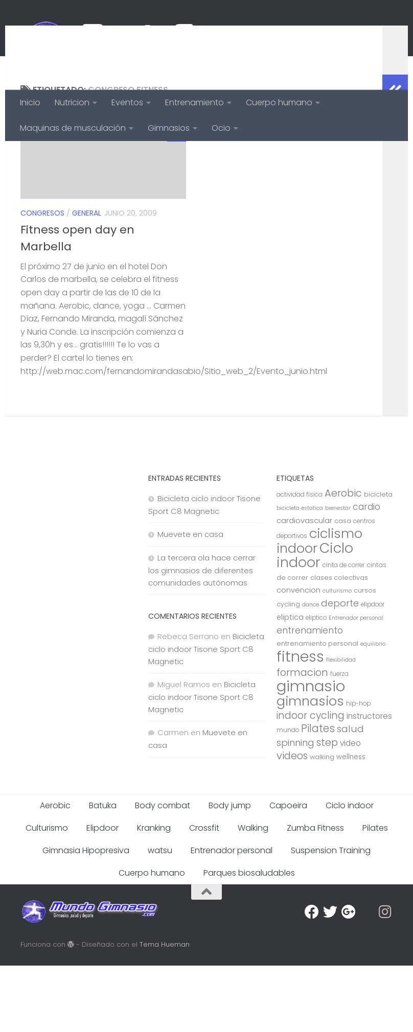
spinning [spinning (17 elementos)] (295, 809)
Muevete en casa (190, 600)
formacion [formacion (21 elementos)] (302, 739)
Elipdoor (102, 894)
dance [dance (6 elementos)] (310, 671)
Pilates (375, 894)
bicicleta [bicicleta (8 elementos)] (378, 560)
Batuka (103, 872)
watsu (160, 917)
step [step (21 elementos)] (327, 809)
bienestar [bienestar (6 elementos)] (338, 574)
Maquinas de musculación (73, 128)
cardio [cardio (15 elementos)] (366, 573)
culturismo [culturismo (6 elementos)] (337, 657)
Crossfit (204, 894)
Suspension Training (331, 917)
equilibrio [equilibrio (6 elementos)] (372, 710)
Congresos (42, 279)
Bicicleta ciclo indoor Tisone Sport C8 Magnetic (206, 715)
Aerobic (55, 872)
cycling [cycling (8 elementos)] (288, 670)
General (86, 279)
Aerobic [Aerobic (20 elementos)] (343, 560)
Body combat (162, 872)
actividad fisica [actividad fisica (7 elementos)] (300, 561)
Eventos (127, 102)
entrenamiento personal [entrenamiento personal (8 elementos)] (317, 710)
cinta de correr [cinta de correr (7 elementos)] (343, 631)
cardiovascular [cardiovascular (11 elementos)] (304, 586)
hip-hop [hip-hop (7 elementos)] (358, 770)
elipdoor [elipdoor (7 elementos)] (372, 671)
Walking (253, 894)
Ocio (221, 128)
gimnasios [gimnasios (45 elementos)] (310, 767)
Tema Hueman (165, 1011)
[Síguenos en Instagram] (385, 978)
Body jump (230, 872)
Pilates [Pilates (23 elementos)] (318, 794)
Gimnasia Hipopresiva (85, 917)
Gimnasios (169, 128)
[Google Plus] (348, 978)
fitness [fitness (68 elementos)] (300, 722)
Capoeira (288, 872)
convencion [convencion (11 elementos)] (298, 656)
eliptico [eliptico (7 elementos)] (316, 684)
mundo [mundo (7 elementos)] (288, 796)
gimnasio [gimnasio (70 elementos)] (311, 752)
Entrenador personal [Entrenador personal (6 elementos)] (356, 684)
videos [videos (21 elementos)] (292, 822)
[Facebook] (312, 978)
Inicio (30, 102)
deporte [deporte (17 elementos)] (340, 669)
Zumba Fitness (315, 894)
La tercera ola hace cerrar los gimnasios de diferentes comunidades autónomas (202, 636)
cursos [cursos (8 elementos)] (365, 656)
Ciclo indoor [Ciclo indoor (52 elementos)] (315, 621)
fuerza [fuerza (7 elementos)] (339, 740)
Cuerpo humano (279, 102)
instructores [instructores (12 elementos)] (369, 782)
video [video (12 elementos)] (350, 809)
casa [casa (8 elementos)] (342, 587)
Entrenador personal (231, 917)
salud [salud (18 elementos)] (350, 795)
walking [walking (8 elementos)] (322, 823)
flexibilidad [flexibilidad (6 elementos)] (341, 726)
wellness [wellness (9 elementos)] (350, 823)
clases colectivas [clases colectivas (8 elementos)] (339, 644)
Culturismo (47, 894)
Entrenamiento (194, 102)
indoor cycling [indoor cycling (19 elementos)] (311, 782)
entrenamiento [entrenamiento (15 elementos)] (310, 697)
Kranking (154, 894)
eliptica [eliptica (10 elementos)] (290, 683)
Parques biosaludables (249, 939)
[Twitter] (330, 978)
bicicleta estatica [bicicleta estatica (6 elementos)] (300, 574)
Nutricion (72, 102)
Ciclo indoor (350, 872)
